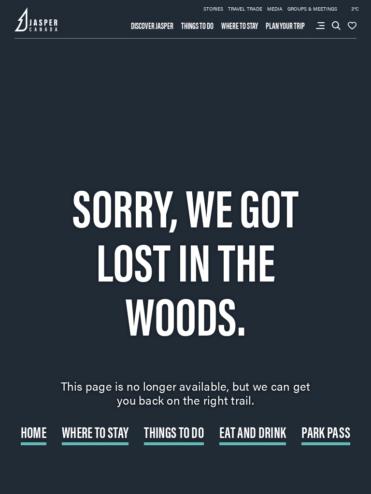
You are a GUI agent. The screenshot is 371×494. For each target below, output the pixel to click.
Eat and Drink (252, 431)
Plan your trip (285, 25)
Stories (213, 8)
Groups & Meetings (312, 8)
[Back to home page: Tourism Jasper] (36, 18)
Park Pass (325, 431)
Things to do (197, 25)
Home (33, 431)
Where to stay (239, 25)
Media (275, 8)
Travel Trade (245, 8)
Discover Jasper (152, 25)
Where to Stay (95, 431)
